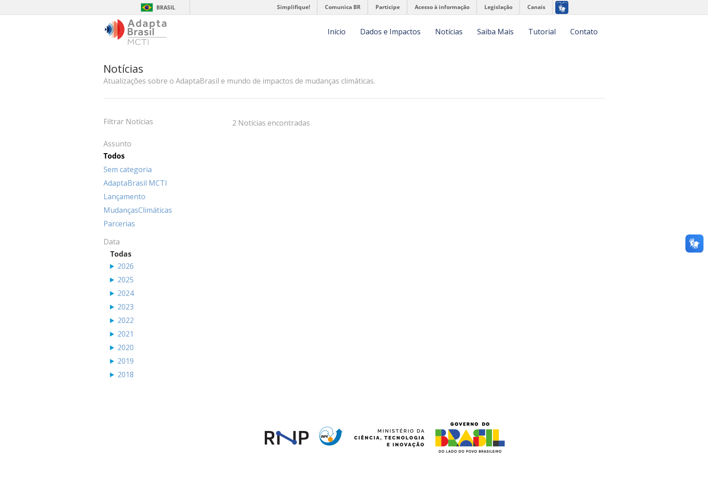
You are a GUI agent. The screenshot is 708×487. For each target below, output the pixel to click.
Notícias (449, 32)
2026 (125, 266)
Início (337, 32)
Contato (584, 32)
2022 (125, 320)
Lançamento (124, 196)
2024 (125, 293)
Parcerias (119, 224)
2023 (125, 307)
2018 (125, 374)
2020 (125, 347)
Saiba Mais (495, 32)
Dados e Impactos (390, 32)
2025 (125, 280)
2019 (125, 361)
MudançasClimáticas (137, 210)
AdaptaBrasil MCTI (135, 183)
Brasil (165, 7)
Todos (114, 156)
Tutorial (542, 32)
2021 (125, 334)
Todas (120, 254)
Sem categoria (127, 169)
